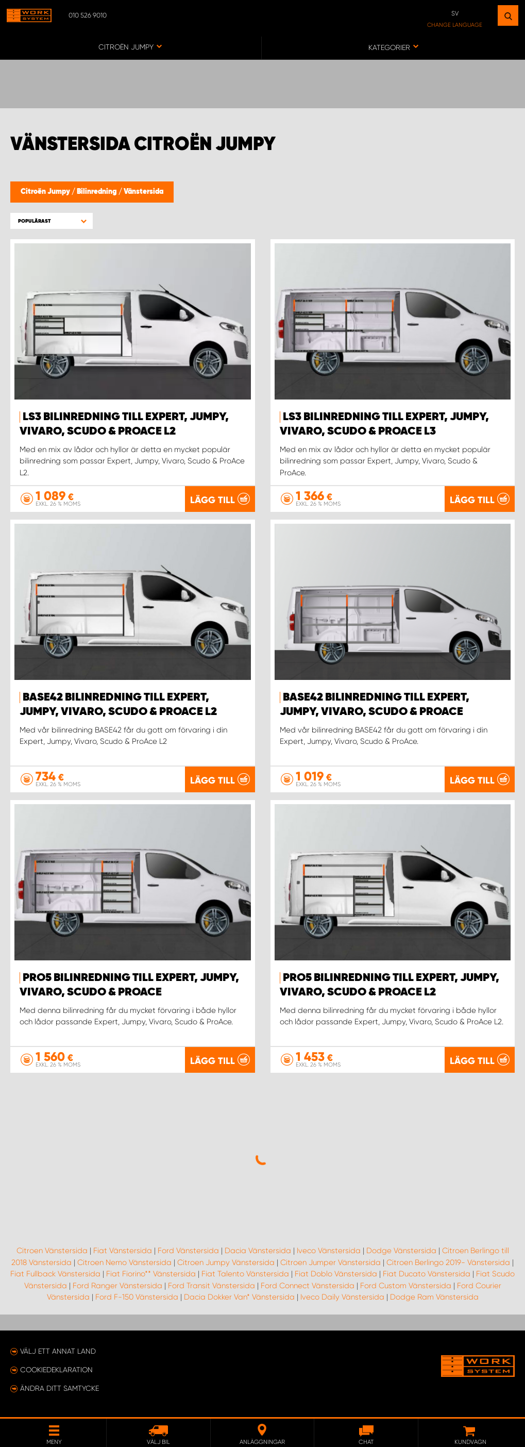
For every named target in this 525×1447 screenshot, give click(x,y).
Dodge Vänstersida (401, 1250)
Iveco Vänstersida (329, 1250)
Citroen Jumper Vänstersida (330, 1262)
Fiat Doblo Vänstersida (336, 1273)
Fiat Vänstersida (122, 1250)
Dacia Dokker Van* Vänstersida (239, 1297)
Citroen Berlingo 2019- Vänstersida (448, 1262)
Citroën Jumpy (46, 191)
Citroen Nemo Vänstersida (124, 1262)
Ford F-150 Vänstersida (136, 1297)
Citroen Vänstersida (52, 1250)
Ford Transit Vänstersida (211, 1285)
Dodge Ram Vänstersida (434, 1297)
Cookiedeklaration (56, 1370)
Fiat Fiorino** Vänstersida (151, 1273)
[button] (51, 221)
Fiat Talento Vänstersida (245, 1273)
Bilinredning (97, 191)
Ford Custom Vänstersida (405, 1285)
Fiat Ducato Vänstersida (426, 1273)
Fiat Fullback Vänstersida (55, 1273)
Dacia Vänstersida (258, 1250)
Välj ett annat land (58, 1351)
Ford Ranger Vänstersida (117, 1285)
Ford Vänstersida (188, 1250)
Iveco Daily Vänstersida (342, 1297)
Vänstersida (143, 191)
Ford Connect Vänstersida (307, 1285)
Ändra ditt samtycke (59, 1388)
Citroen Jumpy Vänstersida (226, 1262)
